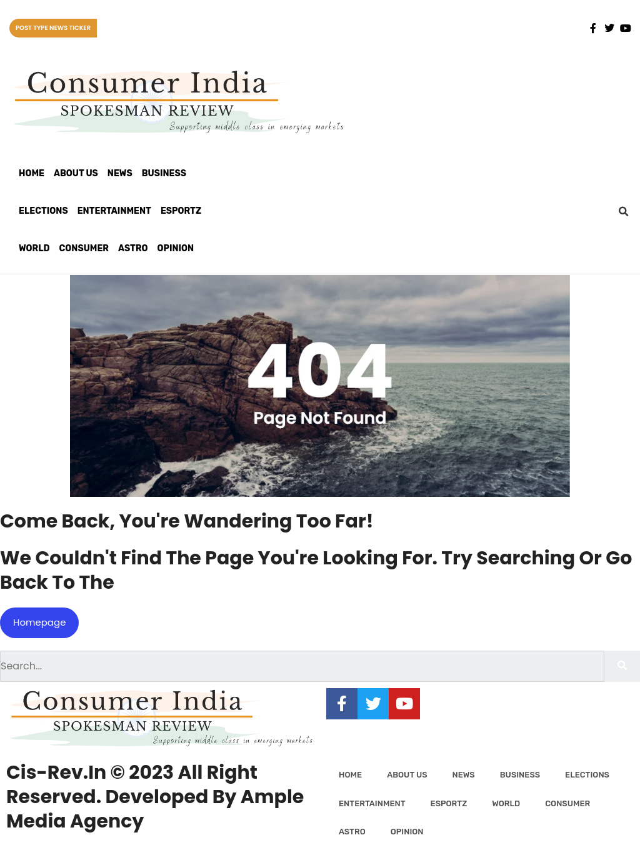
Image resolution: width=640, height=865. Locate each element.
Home (31, 173)
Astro (133, 248)
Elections (43, 211)
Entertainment (114, 211)
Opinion (176, 248)
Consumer (84, 248)
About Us (76, 173)
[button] (624, 212)
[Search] (622, 666)
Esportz (181, 211)
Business (164, 173)
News (120, 173)
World (34, 248)
